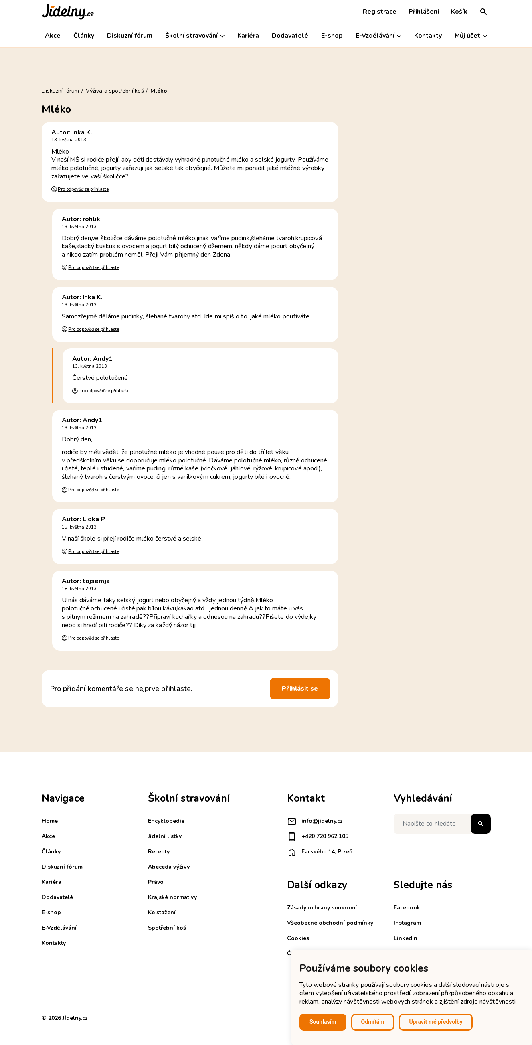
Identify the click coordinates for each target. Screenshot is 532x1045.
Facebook (407, 907)
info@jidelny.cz (315, 821)
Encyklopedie (166, 821)
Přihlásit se (300, 688)
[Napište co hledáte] (442, 824)
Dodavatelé (290, 35)
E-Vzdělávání (378, 36)
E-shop (332, 35)
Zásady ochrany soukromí (322, 907)
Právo (156, 882)
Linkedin (405, 938)
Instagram (407, 923)
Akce (53, 35)
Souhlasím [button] (322, 1022)
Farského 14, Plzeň (319, 852)
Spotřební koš (167, 928)
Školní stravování (195, 36)
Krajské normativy (172, 897)
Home (50, 821)
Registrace (379, 11)
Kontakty (428, 35)
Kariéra (248, 35)
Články (83, 35)
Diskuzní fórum (129, 35)
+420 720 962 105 (317, 837)
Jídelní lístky (165, 836)
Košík (459, 11)
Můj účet (471, 36)
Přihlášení (424, 11)
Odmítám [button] (372, 1022)
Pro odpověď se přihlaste (83, 189)
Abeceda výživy (169, 867)
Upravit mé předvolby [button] (435, 1022)
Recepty (159, 851)
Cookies (298, 938)
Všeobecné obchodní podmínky (330, 923)
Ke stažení (162, 912)
